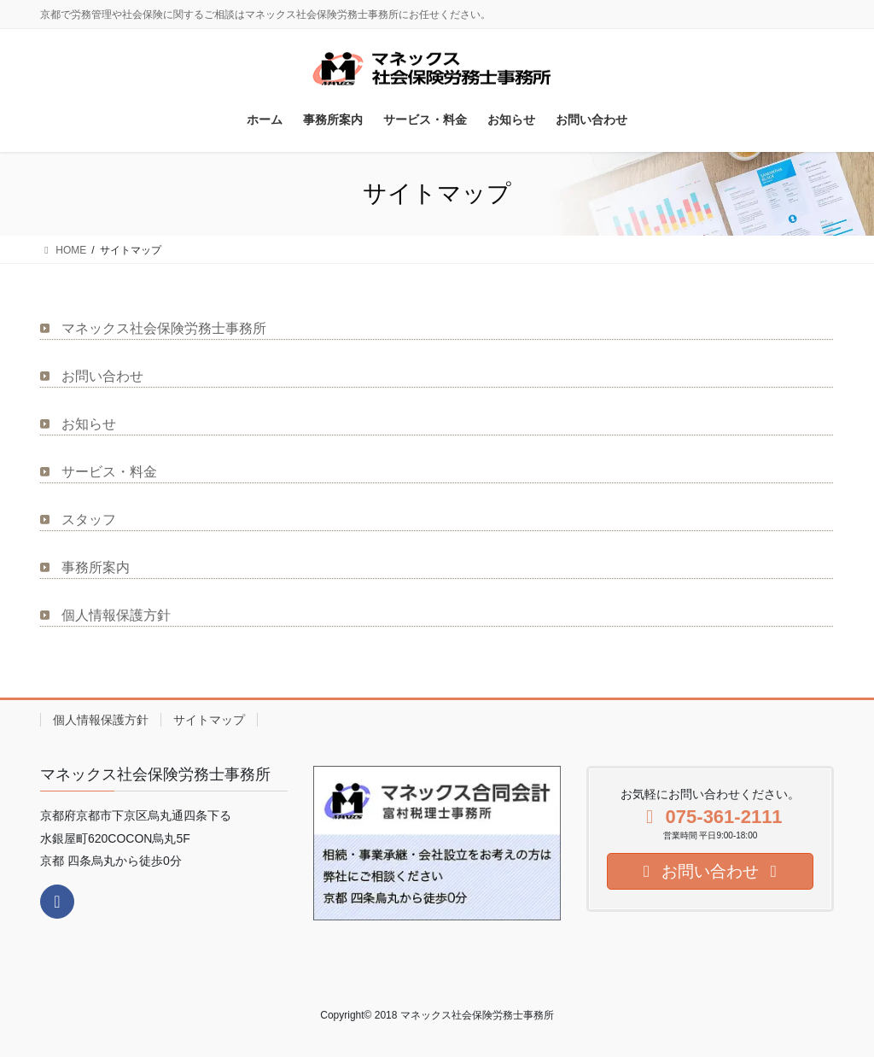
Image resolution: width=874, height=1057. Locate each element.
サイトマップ (209, 720)
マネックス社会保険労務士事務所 (163, 328)
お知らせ (88, 424)
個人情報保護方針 (116, 615)
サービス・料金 (109, 471)
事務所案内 (95, 567)
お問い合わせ (102, 376)
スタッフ (88, 519)
